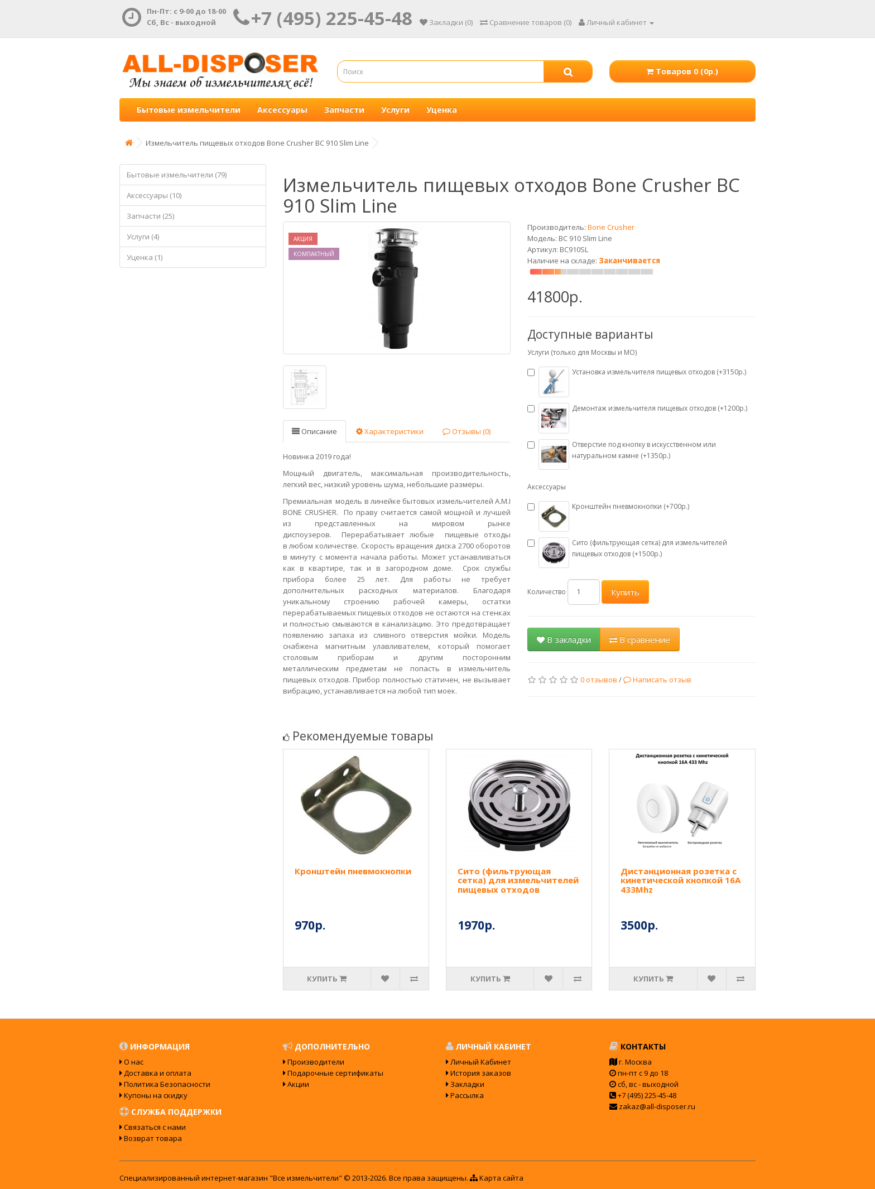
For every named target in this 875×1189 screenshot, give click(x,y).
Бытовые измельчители (189, 109)
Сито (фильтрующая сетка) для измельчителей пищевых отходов (518, 880)
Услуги (395, 109)
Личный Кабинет (478, 1062)
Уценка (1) (144, 257)
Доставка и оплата (155, 1073)
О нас (131, 1062)
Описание (314, 431)
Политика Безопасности (164, 1084)
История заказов (478, 1073)
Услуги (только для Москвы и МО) (582, 352)
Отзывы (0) (467, 431)
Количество (546, 591)
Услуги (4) (143, 237)
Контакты (637, 1046)
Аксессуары (282, 109)
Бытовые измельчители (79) (177, 175)
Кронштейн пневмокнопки (353, 871)
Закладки (465, 1084)
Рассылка (465, 1095)
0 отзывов (598, 680)
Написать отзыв (657, 680)
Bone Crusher (611, 227)
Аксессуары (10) (154, 195)
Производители (313, 1062)
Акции (296, 1084)
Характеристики (390, 431)
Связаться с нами (152, 1127)
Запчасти (344, 109)
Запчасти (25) (150, 216)
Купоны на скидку (153, 1095)
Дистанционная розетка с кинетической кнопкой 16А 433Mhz (681, 880)
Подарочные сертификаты (333, 1073)
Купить (625, 592)
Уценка (441, 109)
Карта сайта (496, 1178)
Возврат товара (150, 1138)
